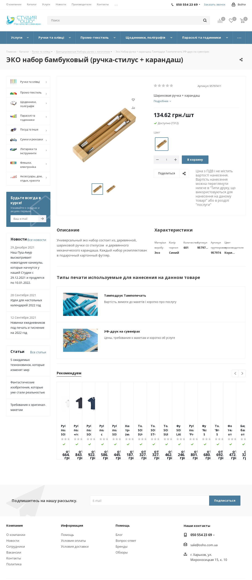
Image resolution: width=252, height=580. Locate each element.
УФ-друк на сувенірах (122, 331)
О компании (15, 535)
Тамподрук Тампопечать (125, 295)
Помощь (67, 535)
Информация (72, 525)
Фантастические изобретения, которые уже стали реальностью (28, 387)
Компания (14, 525)
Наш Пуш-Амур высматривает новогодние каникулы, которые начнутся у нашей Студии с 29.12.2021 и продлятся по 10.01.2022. (27, 267)
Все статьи (38, 352)
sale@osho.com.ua (204, 545)
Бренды (122, 546)
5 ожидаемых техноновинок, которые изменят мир (28, 365)
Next (242, 373)
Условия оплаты (73, 540)
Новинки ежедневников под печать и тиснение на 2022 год (28, 328)
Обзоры (122, 552)
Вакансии (13, 552)
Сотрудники (15, 546)
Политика (13, 564)
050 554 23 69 (201, 535)
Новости (12, 540)
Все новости (36, 240)
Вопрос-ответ (126, 540)
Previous (235, 373)
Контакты (13, 558)
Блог (119, 535)
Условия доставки (75, 546)
